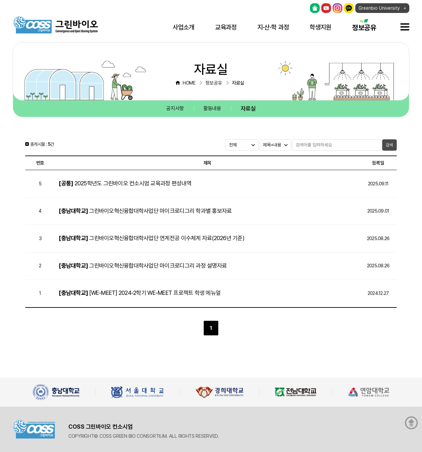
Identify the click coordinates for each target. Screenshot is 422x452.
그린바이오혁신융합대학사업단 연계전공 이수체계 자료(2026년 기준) (151, 238)
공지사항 (175, 108)
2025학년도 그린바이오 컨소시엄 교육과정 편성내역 (125, 183)
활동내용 (212, 108)
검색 (389, 145)
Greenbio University (379, 8)
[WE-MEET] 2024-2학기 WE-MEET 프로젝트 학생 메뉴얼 (140, 292)
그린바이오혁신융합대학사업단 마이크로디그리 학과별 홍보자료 (145, 210)
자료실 (248, 108)
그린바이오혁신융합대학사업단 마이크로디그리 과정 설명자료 (143, 265)
